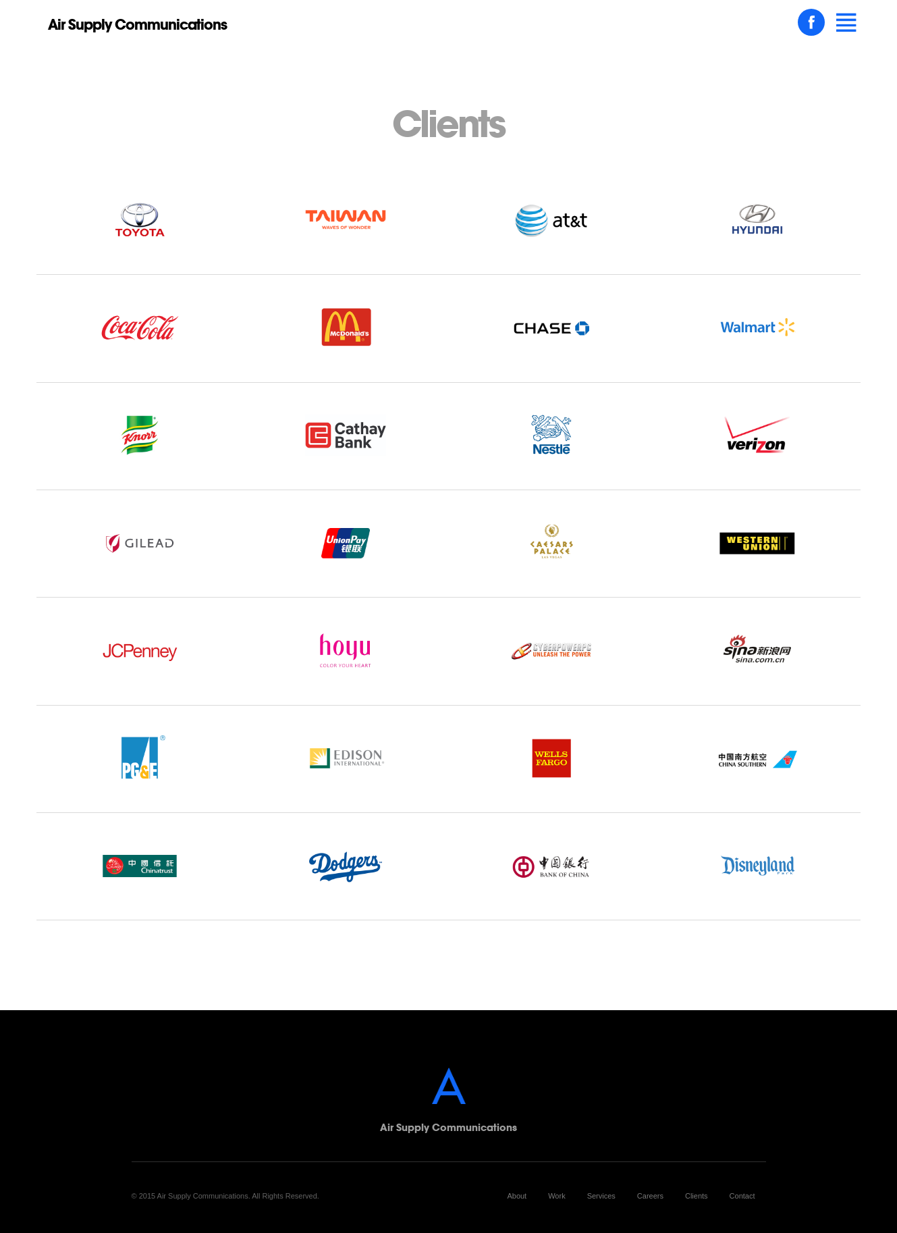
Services (601, 1196)
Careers (650, 1196)
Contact (742, 1196)
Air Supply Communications (137, 24)
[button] (846, 23)
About (516, 1196)
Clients (696, 1196)
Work (556, 1196)
